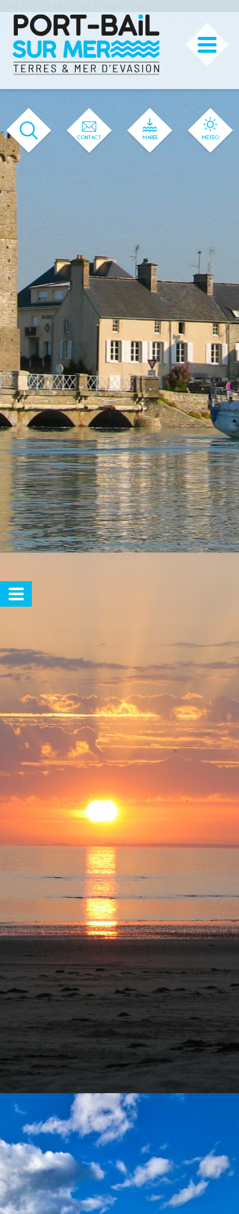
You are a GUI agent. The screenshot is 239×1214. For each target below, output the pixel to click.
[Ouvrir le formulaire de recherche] (29, 130)
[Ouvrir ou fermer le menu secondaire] (16, 594)
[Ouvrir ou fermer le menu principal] (207, 44)
